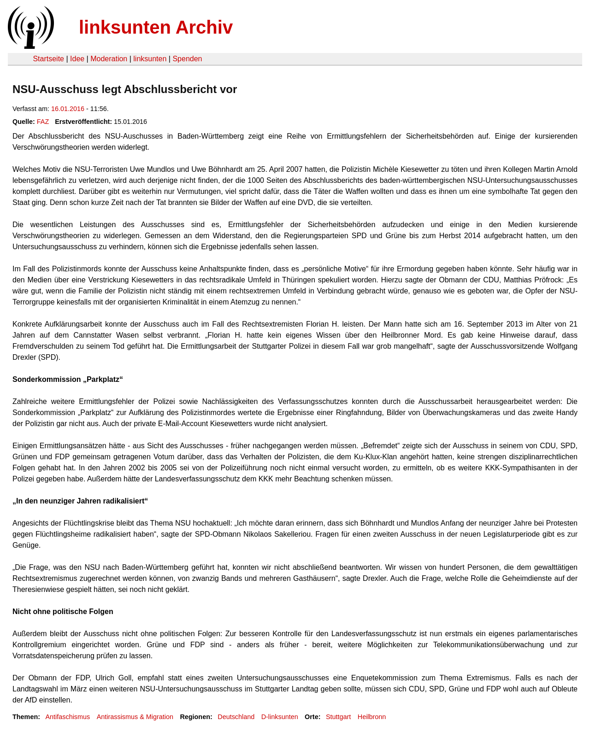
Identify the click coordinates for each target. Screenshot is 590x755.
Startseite (48, 59)
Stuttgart (338, 716)
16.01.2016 (67, 108)
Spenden (187, 59)
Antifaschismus (67, 716)
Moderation (108, 59)
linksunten (149, 59)
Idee (77, 59)
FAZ (43, 121)
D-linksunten (279, 716)
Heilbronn (372, 716)
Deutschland (236, 716)
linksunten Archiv (156, 27)
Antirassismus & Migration (135, 716)
